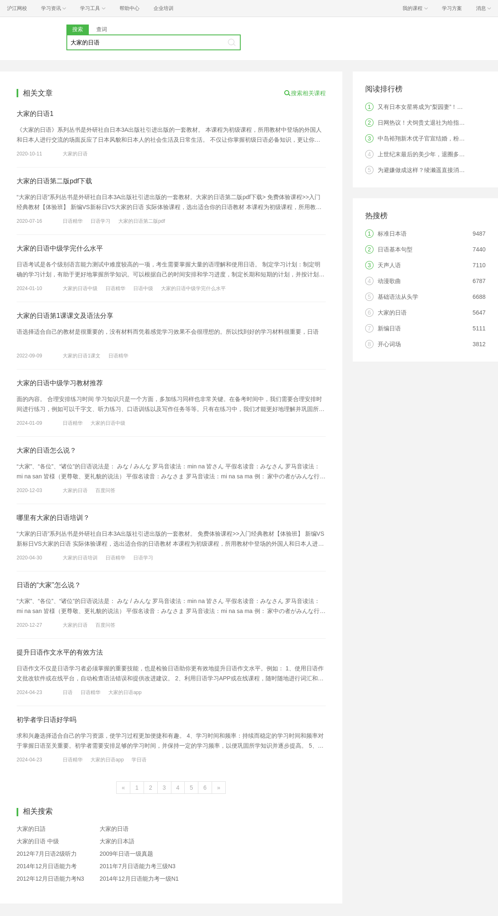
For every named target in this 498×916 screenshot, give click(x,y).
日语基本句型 (395, 249)
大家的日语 (75, 154)
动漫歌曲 (389, 281)
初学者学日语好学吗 (46, 719)
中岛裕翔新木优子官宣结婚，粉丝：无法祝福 (436, 138)
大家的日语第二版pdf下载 (54, 181)
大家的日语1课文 (81, 356)
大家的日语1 (35, 113)
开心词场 (389, 344)
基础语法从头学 (398, 296)
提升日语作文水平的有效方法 (60, 652)
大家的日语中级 (80, 288)
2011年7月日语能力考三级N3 (138, 866)
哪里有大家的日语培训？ (53, 517)
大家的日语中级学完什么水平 (60, 248)
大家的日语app (125, 692)
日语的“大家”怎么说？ (49, 585)
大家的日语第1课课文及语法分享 (65, 315)
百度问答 (105, 490)
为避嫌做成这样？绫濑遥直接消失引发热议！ (436, 170)
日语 (68, 692)
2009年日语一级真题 (126, 853)
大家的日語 (31, 828)
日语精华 (73, 221)
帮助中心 (129, 8)
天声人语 (389, 265)
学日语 (139, 760)
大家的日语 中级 (38, 841)
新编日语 (389, 328)
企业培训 (163, 8)
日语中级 (143, 288)
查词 (101, 29)
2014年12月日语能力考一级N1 (139, 878)
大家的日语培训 (80, 558)
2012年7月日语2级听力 (47, 853)
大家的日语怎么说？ (46, 450)
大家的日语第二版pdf (141, 221)
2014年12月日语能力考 (47, 866)
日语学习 (100, 221)
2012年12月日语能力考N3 (50, 878)
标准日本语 (392, 233)
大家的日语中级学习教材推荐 (60, 383)
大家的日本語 (117, 841)
